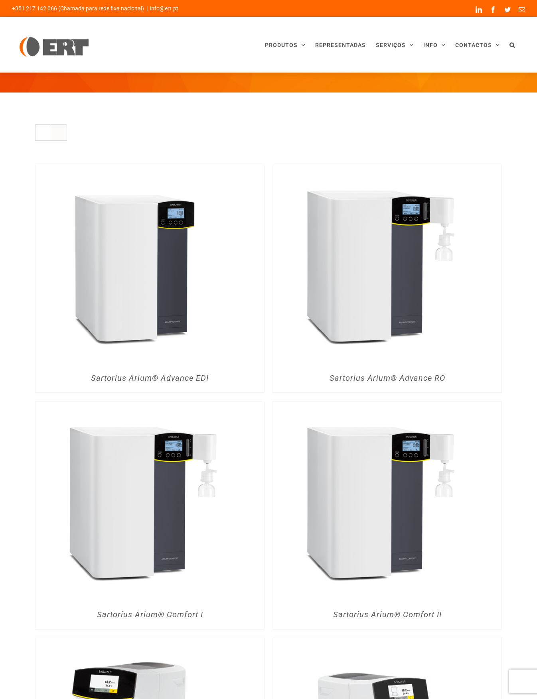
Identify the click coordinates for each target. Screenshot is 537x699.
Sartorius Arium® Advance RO (387, 378)
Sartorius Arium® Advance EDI (150, 378)
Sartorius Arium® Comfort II (387, 614)
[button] (512, 45)
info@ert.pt (164, 8)
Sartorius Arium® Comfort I (150, 614)
